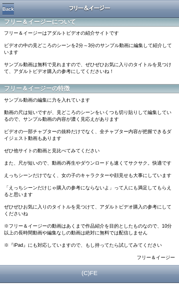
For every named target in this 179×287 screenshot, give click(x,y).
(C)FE (90, 272)
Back (8, 9)
